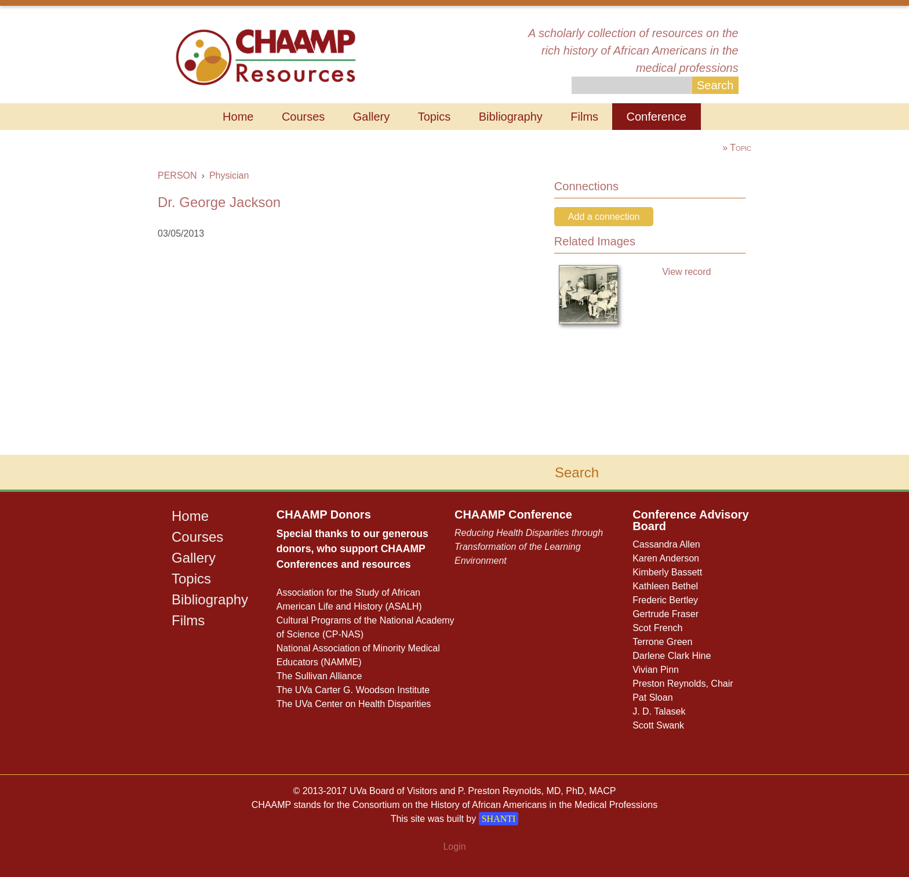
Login (454, 846)
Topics (434, 116)
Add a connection (604, 217)
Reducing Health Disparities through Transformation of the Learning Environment (528, 547)
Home (238, 116)
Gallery (371, 116)
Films (584, 116)
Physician (229, 175)
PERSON (177, 175)
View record (686, 272)
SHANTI (499, 819)
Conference (656, 116)
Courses (303, 116)
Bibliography (511, 116)
